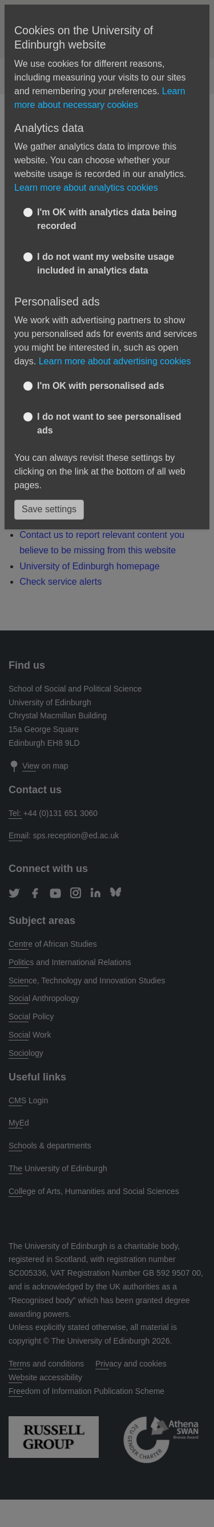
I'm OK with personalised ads (100, 386)
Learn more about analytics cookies (86, 187)
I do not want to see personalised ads (109, 423)
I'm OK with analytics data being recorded (107, 219)
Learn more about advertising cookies (115, 361)
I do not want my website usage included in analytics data (105, 263)
